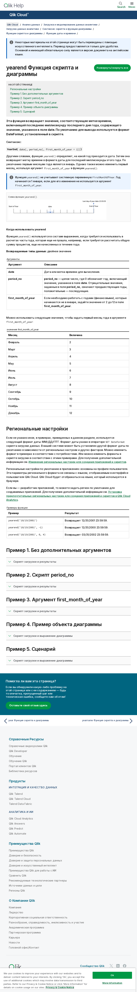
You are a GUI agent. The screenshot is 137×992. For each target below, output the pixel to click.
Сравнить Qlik (17, 875)
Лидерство (16, 912)
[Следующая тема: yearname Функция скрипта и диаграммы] (102, 721)
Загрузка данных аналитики (22, 28)
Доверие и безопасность (25, 855)
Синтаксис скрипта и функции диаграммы (67, 28)
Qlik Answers (17, 823)
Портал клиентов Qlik (22, 766)
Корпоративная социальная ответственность (38, 917)
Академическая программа (26, 927)
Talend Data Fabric (20, 803)
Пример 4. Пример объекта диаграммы (34, 107)
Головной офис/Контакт (24, 947)
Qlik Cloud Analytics (21, 818)
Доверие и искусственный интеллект (33, 865)
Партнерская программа (25, 932)
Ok (112, 975)
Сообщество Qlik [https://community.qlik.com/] (92, 966)
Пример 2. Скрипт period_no (27, 98)
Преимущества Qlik (21, 850)
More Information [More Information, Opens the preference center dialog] (112, 982)
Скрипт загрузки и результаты (34, 561)
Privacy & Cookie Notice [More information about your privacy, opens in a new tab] (60, 987)
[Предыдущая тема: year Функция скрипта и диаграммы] (35, 721)
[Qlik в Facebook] (124, 966)
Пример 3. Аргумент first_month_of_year (33, 102)
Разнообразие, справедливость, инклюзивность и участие (46, 922)
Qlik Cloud (19, 15)
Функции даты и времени (61, 33)
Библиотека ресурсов (23, 771)
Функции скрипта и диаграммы (24, 33)
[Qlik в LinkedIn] (118, 966)
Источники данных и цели (25, 885)
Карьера (14, 937)
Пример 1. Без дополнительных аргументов (36, 93)
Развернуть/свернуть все (112, 67)
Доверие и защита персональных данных (35, 860)
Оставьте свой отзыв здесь (28, 705)
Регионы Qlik (17, 890)
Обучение (15, 756)
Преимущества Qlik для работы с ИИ (32, 870)
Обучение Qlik (18, 761)
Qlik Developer (18, 751)
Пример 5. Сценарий (22, 111)
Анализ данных (31, 24)
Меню (131, 6)
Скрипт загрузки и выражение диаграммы (43, 636)
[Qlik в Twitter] (111, 966)
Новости (14, 942)
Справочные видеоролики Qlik (28, 745)
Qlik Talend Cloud (20, 798)
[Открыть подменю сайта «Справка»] (5, 15)
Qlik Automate (17, 833)
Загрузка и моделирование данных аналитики (70, 24)
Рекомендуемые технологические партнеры (38, 880)
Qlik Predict (16, 828)
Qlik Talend (16, 793)
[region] (68, 980)
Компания (15, 907)
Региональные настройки (25, 89)
